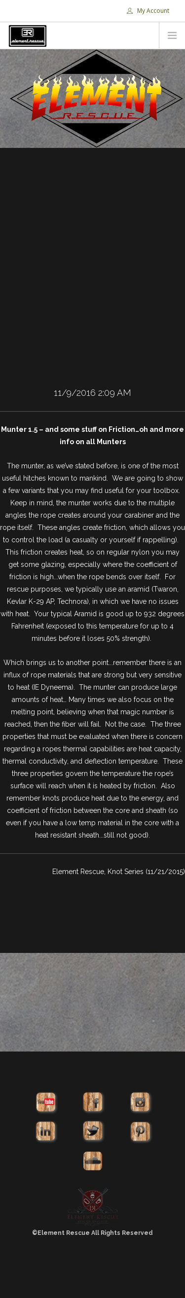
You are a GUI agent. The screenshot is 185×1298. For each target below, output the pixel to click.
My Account (148, 10)
